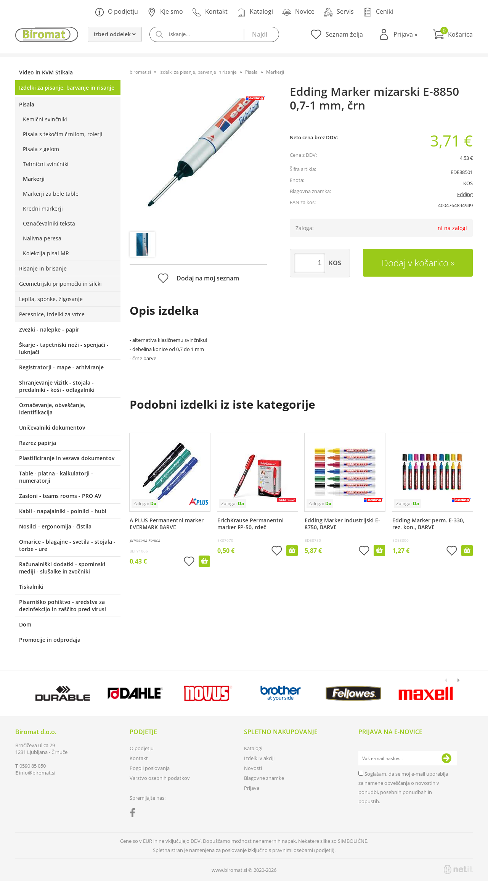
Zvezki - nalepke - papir (49, 329)
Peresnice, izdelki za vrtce (52, 314)
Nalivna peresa (42, 238)
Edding (465, 194)
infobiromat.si (37, 772)
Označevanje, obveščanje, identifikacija (52, 408)
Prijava (405, 34)
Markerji (34, 178)
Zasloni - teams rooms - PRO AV (60, 495)
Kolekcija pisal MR (46, 253)
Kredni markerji (43, 208)
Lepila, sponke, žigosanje (51, 299)
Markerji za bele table (51, 193)
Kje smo (165, 12)
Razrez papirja (37, 442)
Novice (298, 12)
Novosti (253, 768)
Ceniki (378, 12)
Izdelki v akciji (259, 758)
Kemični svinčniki (45, 119)
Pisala (26, 104)
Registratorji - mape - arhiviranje (61, 367)
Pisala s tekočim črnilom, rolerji (63, 134)
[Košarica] (453, 34)
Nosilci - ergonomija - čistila (55, 526)
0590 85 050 (32, 765)
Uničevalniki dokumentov (52, 427)
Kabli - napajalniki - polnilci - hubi (62, 511)
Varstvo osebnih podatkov (160, 778)
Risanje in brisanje (43, 268)
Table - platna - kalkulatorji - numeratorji (56, 477)
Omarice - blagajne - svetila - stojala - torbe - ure (67, 545)
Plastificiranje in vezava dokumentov (66, 458)
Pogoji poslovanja (150, 768)
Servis (339, 12)
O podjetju (116, 12)
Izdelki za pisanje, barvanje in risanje (66, 87)
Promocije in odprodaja (49, 639)
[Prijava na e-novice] (446, 758)
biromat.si (140, 72)
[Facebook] (134, 814)
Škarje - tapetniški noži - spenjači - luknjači (64, 348)
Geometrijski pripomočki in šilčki (60, 283)
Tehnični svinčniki (46, 164)
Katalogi (255, 12)
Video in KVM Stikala (46, 72)
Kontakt (210, 12)
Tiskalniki (31, 586)
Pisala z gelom (41, 149)
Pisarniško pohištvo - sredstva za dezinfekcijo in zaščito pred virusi (62, 605)
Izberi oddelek (115, 34)
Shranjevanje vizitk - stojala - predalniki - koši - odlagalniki (57, 386)
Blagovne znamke (264, 778)
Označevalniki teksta (49, 223)
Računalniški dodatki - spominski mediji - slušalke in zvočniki (62, 567)
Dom (25, 624)
